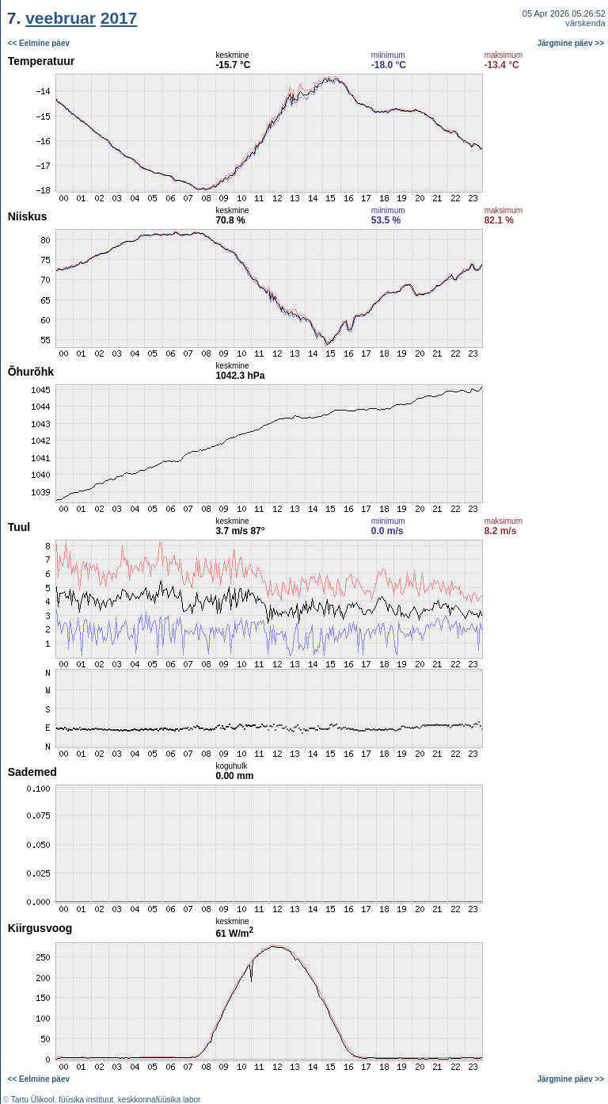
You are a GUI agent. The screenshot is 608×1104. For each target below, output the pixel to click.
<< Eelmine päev (39, 43)
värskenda (585, 23)
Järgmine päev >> (571, 43)
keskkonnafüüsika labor (159, 1099)
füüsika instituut (86, 1099)
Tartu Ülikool (33, 1099)
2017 (119, 18)
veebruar (60, 18)
